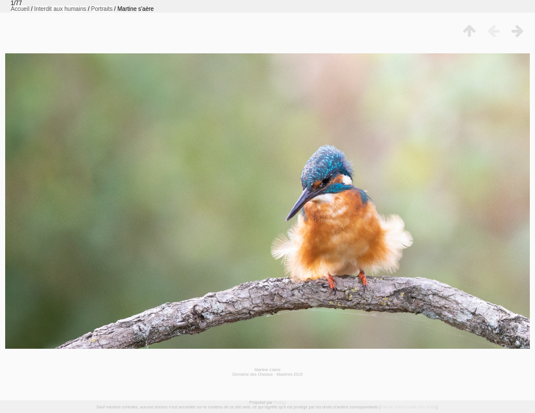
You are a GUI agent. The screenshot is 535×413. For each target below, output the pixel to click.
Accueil (20, 9)
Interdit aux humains (60, 9)
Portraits (102, 9)
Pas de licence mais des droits (408, 407)
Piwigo (280, 402)
